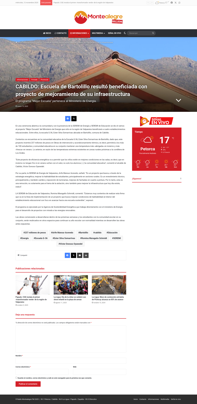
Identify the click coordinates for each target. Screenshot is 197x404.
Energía (24, 238)
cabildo (98, 232)
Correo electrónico (23, 367)
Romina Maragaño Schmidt (94, 238)
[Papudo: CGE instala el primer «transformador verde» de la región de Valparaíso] (33, 285)
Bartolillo (84, 232)
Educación (112, 232)
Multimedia (97, 33)
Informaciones (78, 33)
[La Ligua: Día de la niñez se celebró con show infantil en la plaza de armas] (71, 285)
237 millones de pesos (35, 232)
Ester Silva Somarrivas (64, 238)
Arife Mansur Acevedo (62, 232)
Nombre (19, 356)
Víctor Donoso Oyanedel (71, 244)
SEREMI (117, 238)
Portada (34, 80)
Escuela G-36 (41, 238)
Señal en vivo (114, 33)
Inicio (47, 33)
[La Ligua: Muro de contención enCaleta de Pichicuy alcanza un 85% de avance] (109, 285)
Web (74, 367)
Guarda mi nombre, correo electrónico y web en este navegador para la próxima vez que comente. (55, 378)
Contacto (60, 33)
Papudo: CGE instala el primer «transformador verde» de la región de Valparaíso (83, 3)
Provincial (44, 80)
